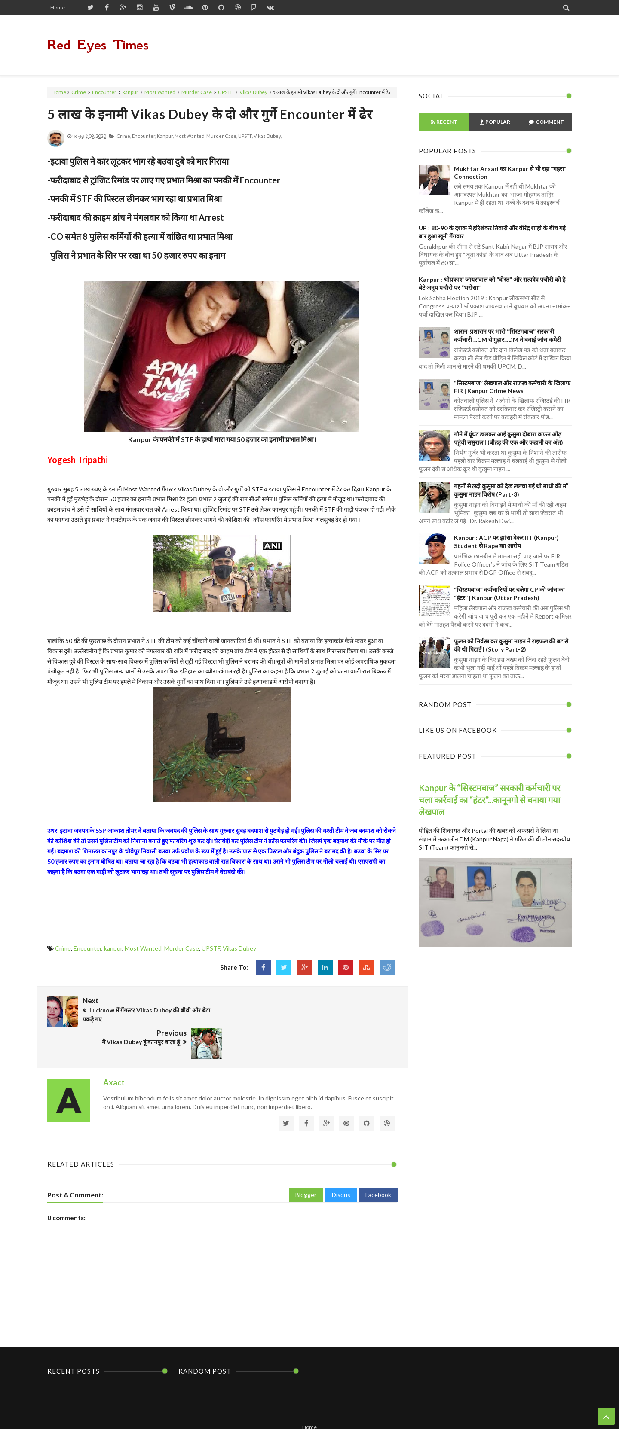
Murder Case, (221, 136)
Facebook (378, 1162)
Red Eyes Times (98, 45)
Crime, (123, 136)
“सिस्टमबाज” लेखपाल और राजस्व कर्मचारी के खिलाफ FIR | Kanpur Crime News (512, 386)
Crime (78, 92)
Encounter (104, 92)
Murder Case (196, 92)
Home (57, 7)
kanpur (130, 92)
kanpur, (165, 136)
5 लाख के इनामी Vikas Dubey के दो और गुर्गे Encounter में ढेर (209, 114)
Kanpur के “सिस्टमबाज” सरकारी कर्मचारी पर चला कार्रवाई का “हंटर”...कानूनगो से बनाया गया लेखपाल (489, 800)
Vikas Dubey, (268, 136)
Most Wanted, (190, 136)
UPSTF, (245, 136)
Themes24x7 (391, 1406)
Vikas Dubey (253, 92)
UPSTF (225, 92)
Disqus (341, 1162)
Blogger (305, 1162)
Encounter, (144, 136)
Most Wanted (159, 92)
